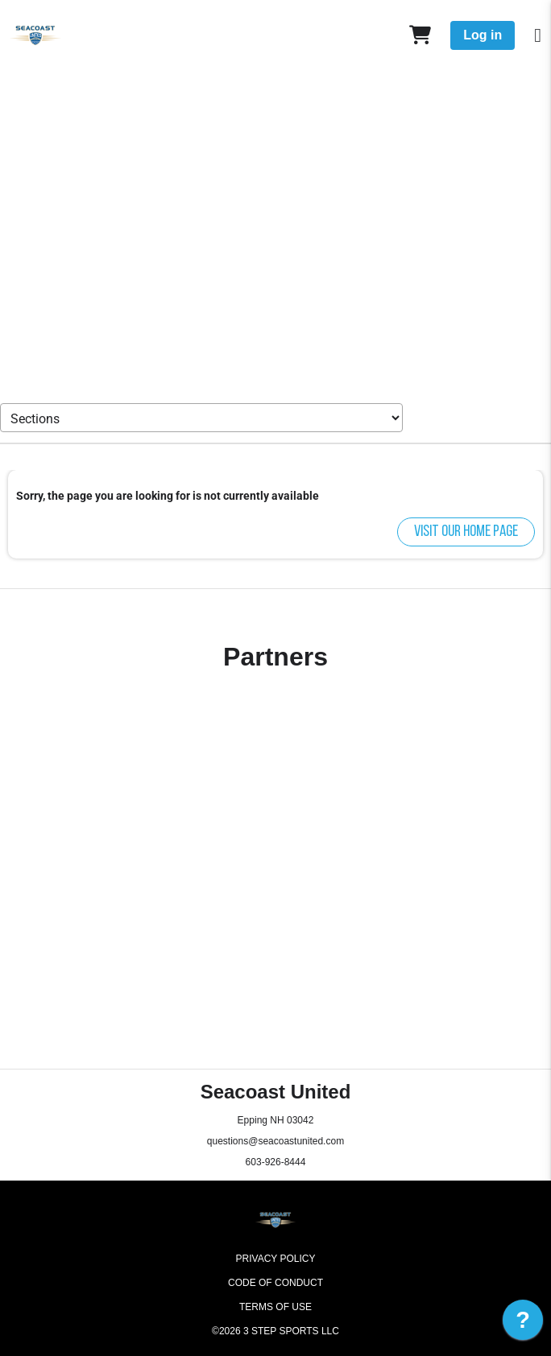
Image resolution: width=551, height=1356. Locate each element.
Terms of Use (275, 1307)
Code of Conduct (275, 1282)
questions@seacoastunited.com (275, 1141)
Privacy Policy (276, 1258)
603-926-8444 (276, 1162)
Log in (482, 35)
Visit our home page (466, 532)
